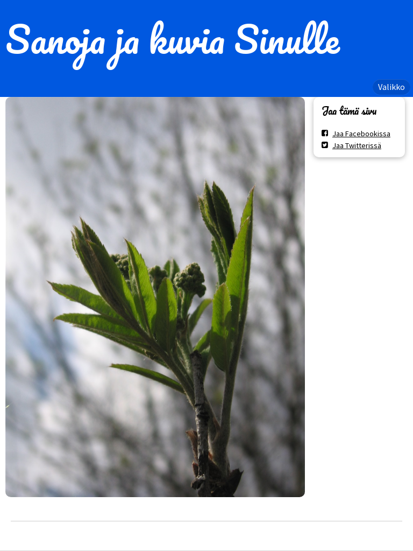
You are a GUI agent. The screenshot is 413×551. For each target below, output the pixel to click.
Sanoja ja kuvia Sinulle (172, 39)
